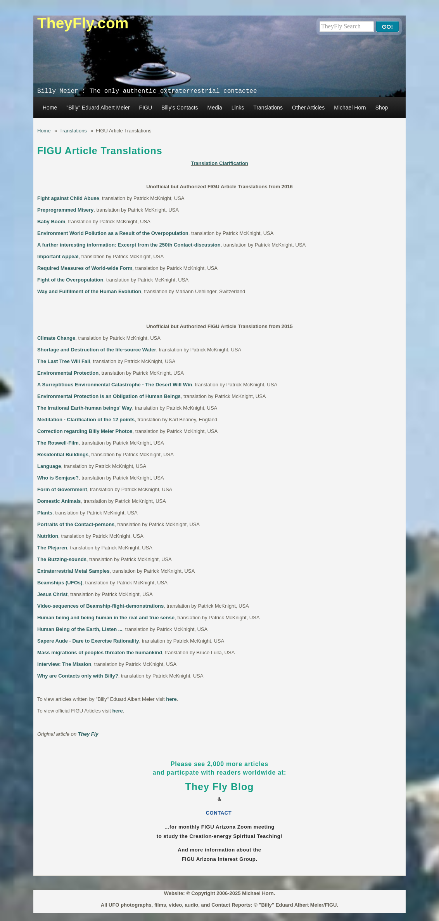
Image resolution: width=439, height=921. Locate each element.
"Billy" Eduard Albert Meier (98, 107)
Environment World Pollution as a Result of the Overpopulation (112, 233)
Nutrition (47, 536)
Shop (381, 107)
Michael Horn (350, 107)
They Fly (88, 734)
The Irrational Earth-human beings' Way (84, 408)
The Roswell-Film (58, 443)
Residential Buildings (62, 454)
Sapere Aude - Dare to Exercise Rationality (88, 641)
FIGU (145, 107)
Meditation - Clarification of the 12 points (86, 419)
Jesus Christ (52, 594)
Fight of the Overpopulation (70, 280)
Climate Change (56, 338)
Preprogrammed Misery (65, 210)
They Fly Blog (219, 786)
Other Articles (308, 107)
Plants (44, 513)
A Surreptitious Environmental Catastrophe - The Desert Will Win (114, 385)
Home (50, 107)
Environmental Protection (68, 373)
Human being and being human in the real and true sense (106, 617)
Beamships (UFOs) (59, 583)
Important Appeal (57, 256)
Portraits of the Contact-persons (75, 524)
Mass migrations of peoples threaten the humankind (99, 652)
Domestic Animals (59, 501)
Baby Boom (51, 221)
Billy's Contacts (179, 107)
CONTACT (219, 813)
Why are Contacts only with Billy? (77, 676)
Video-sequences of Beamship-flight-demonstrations (100, 606)
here (171, 699)
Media (214, 107)
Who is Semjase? (58, 478)
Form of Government (62, 489)
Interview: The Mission (64, 664)
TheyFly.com (83, 23)
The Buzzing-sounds (61, 559)
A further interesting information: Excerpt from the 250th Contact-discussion (129, 245)
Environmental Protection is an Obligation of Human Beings (109, 396)
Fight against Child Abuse (68, 198)
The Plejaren (52, 548)
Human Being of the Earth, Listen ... (80, 629)
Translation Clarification (219, 163)
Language (49, 466)
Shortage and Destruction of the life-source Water (96, 350)
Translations (268, 107)
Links (238, 107)
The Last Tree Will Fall (63, 361)
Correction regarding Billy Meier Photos (85, 431)
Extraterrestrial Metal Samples (73, 571)
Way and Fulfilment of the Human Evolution (89, 291)
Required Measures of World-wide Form (84, 268)
